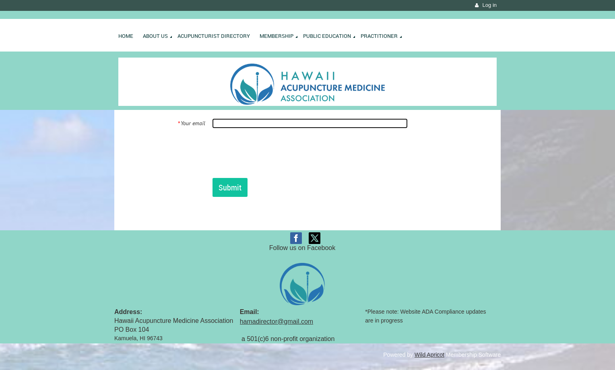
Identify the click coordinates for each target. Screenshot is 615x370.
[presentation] (274, 152)
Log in (490, 5)
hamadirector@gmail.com (277, 321)
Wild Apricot (429, 354)
